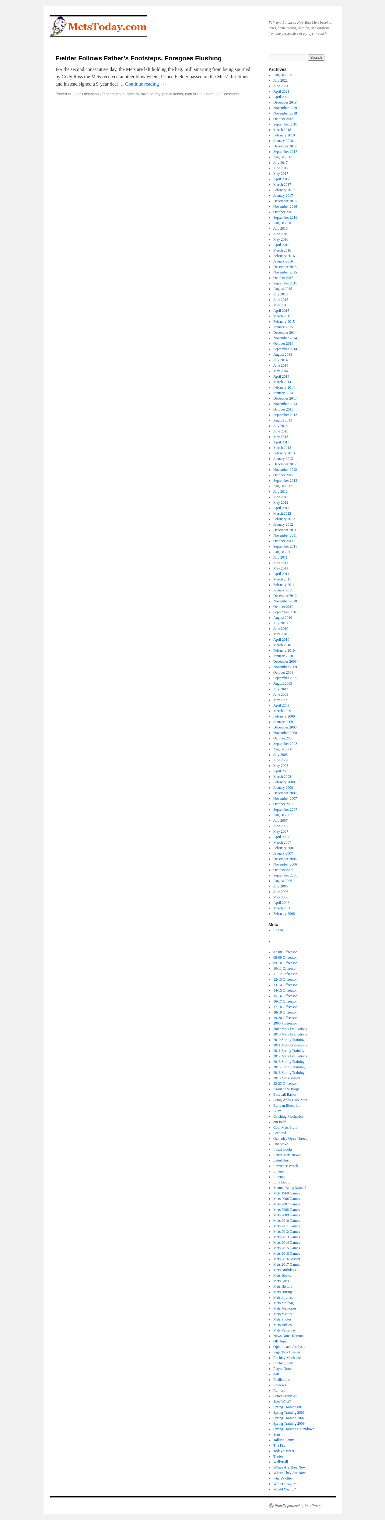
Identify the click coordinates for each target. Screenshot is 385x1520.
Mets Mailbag (283, 1303)
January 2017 (283, 195)
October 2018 (283, 119)
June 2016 (280, 234)
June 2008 (280, 760)
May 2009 (280, 700)
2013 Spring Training (289, 1062)
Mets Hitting (282, 1292)
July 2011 (280, 557)
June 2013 (280, 431)
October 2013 (283, 409)
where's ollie (282, 1478)
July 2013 (280, 426)
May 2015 (280, 305)
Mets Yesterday (284, 1330)
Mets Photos (282, 1319)
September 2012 (285, 480)
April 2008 (281, 771)
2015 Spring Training (289, 1067)
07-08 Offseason (285, 952)
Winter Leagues (284, 1484)
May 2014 (280, 371)
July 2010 (280, 623)
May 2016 (280, 239)
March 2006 (282, 908)
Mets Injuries (283, 1297)
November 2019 (285, 108)
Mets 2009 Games (286, 1215)
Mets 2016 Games (286, 1253)
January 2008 (283, 787)
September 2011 (285, 546)
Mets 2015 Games (286, 1248)
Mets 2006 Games (286, 1199)
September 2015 (285, 283)
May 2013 (280, 437)
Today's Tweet (283, 1451)
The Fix (279, 1445)
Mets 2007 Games (286, 1204)
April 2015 (281, 311)
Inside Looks (282, 1149)
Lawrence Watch (285, 1166)
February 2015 (284, 321)
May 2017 (280, 173)
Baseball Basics (284, 1094)
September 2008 (285, 744)
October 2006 (283, 870)
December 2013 (284, 398)
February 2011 (284, 585)
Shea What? (282, 1401)
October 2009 (283, 672)
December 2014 (284, 332)
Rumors (279, 1390)
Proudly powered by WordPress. (298, 1506)
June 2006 (280, 892)
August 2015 (282, 289)
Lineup (278, 1171)
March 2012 (282, 513)
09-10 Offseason (285, 963)
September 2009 (285, 678)
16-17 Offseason (285, 1001)
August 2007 (282, 815)
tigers (209, 94)
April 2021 (281, 91)
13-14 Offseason (285, 985)
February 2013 (284, 453)
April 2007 (281, 837)
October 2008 (283, 738)
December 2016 (284, 201)
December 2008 (284, 727)
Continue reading (145, 83)
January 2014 (283, 393)
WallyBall (280, 1462)
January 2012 (283, 524)
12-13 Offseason (285, 979)
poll (276, 1374)
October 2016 (283, 212)
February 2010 (284, 650)
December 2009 (284, 661)
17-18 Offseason (285, 1007)
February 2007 (284, 848)
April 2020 (281, 97)
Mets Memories (284, 1308)
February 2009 (284, 716)
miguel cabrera (127, 94)
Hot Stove (280, 1144)
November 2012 (285, 469)
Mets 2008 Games (286, 1210)
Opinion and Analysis (289, 1347)
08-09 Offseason (285, 957)
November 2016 (285, 206)
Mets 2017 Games (286, 1264)
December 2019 (284, 102)
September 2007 (285, 809)
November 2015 (285, 272)
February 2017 (284, 190)
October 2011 (283, 541)
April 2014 (281, 376)
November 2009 (285, 667)
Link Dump (281, 1182)
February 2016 (284, 256)
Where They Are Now (289, 1473)
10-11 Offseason (285, 968)
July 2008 (280, 755)
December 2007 (284, 793)
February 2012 (284, 519)
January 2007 (283, 853)
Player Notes (282, 1369)
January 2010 (283, 656)
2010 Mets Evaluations (290, 1034)
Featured (279, 1133)
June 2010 (280, 628)
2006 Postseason (285, 1023)
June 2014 (280, 365)
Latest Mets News (286, 1155)
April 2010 (281, 639)
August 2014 (282, 354)
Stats (276, 1434)
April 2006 (281, 903)
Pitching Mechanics (287, 1358)
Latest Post (281, 1160)
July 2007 (280, 820)
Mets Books (282, 1275)
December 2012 (284, 464)
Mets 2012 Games (286, 1231)
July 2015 (280, 294)
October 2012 (283, 475)
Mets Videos (282, 1325)
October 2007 (283, 804)
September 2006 (285, 875)
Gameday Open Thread (290, 1138)
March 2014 (282, 382)
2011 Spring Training (288, 1051)
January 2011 (283, 590)
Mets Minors (282, 1314)
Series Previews (284, 1396)
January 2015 (283, 327)
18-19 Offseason (285, 1012)
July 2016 (280, 228)
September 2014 (285, 349)
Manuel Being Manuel (289, 1188)
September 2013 (285, 415)
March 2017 (282, 184)
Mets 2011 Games (286, 1226)
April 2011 (281, 574)
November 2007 (285, 798)
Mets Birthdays (284, 1270)
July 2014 (280, 360)
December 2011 (284, 530)
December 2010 (284, 596)
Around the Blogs (286, 1089)
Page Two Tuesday (287, 1352)
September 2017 (285, 152)
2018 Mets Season (286, 1078)
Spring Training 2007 (289, 1418)
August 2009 (282, 683)
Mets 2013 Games (286, 1237)
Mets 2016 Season (286, 1259)
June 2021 (280, 86)
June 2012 (280, 497)
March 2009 (282, 711)
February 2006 (284, 914)
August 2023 (282, 75)
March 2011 (282, 579)
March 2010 (282, 645)
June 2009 (280, 694)
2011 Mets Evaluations (290, 1045)
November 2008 (285, 733)
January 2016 (283, 261)
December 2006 (284, 859)
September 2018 (285, 124)
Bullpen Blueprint (286, 1105)
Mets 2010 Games (286, 1220)
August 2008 (282, 749)
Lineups (279, 1177)
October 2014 (283, 343)
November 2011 (285, 535)
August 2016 (282, 223)
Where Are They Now (289, 1467)
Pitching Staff (283, 1363)
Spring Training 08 (287, 1407)
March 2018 (282, 130)
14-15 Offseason (285, 990)
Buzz (277, 1111)
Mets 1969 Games (286, 1193)
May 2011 (280, 568)
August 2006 (282, 881)
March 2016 (282, 250)
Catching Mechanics (288, 1116)
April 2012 (281, 508)
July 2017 (280, 162)
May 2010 (280, 634)
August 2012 (282, 486)
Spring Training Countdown (293, 1429)
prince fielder (172, 94)
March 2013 (282, 448)
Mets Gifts (281, 1281)
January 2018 (283, 141)
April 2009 (281, 705)
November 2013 (285, 404)
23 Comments (227, 94)
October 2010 (283, 607)
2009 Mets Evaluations (290, 1029)
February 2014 (284, 387)
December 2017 (284, 146)
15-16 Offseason (285, 996)
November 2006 (285, 864)
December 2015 (284, 267)
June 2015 (280, 300)
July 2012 (280, 491)
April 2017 (281, 179)
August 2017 (282, 157)
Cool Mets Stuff (285, 1127)
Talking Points (284, 1440)
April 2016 (281, 245)
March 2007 (282, 842)
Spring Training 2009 (289, 1423)
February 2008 (284, 782)
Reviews (279, 1385)
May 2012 (280, 502)
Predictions (281, 1379)
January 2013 (283, 459)
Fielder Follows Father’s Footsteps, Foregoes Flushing (139, 58)
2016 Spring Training (289, 1072)
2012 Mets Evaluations (290, 1056)
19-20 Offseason (285, 1018)
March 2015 (282, 316)
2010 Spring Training (289, 1040)
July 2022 (280, 80)
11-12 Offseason (85, 94)
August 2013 (282, 420)
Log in (278, 930)
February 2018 (284, 135)
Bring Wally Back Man (290, 1100)
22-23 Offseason (285, 1083)
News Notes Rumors (288, 1336)
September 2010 (285, 612)
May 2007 (280, 831)
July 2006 (280, 886)
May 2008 (280, 766)
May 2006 (280, 897)
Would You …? (284, 1489)
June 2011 (280, 563)
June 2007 (280, 826)
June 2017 (280, 168)
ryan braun (193, 94)
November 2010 (285, 601)
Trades (278, 1456)
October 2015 (283, 278)
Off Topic (280, 1341)
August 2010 (282, 617)
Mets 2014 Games (286, 1242)
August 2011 (282, 552)
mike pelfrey (150, 94)
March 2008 (282, 776)
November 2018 (285, 113)
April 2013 (281, 442)
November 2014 (285, 338)
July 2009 (280, 689)
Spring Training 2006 (289, 1412)
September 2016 (285, 217)
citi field (279, 1122)
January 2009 (283, 722)
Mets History (282, 1286)
